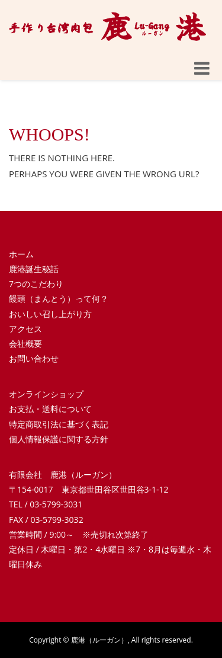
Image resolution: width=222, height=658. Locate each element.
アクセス (25, 328)
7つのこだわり (36, 283)
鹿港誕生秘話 (34, 268)
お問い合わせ (34, 358)
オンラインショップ (46, 394)
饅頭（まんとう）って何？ (58, 298)
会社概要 (25, 343)
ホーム (21, 254)
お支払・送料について (50, 408)
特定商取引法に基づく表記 (58, 424)
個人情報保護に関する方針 (58, 439)
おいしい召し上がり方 (50, 314)
